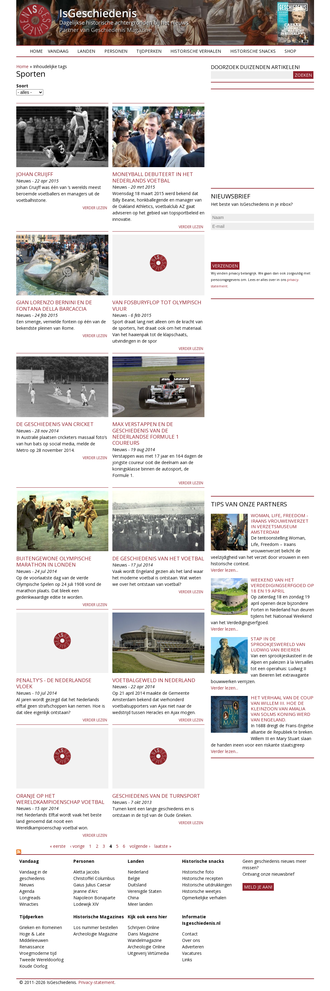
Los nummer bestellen (95, 927)
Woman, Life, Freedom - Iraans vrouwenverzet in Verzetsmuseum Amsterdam (280, 523)
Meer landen (140, 904)
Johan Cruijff (34, 174)
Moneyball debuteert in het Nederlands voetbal (152, 177)
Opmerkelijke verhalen (204, 898)
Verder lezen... (224, 570)
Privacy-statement (96, 982)
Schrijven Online (143, 927)
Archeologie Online (146, 947)
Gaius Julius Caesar (92, 885)
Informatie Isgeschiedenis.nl (201, 920)
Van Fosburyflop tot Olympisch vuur (156, 305)
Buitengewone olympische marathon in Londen (53, 561)
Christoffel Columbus (94, 878)
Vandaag (58, 51)
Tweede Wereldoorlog (41, 959)
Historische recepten (202, 878)
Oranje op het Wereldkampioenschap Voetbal (60, 798)
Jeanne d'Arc (85, 891)
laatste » (162, 846)
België (134, 878)
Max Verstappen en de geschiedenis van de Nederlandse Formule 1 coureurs (145, 433)
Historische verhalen (195, 51)
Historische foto (198, 872)
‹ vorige (77, 846)
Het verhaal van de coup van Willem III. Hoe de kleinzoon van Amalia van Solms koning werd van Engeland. (282, 708)
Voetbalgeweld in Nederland (153, 680)
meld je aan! (258, 887)
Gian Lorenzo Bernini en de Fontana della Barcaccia (54, 305)
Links (187, 959)
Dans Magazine (143, 934)
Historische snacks (253, 51)
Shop (290, 51)
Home (36, 51)
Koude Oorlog (33, 966)
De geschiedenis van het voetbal (158, 558)
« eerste (58, 846)
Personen (115, 51)
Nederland (138, 872)
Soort (22, 86)
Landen (86, 51)
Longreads (30, 898)
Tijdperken (148, 51)
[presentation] (257, 243)
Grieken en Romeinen (40, 927)
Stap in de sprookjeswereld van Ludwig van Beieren (278, 644)
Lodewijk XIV (86, 904)
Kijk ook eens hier (147, 917)
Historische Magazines (98, 917)
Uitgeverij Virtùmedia (148, 953)
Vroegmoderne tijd (37, 953)
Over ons (191, 940)
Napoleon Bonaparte (94, 898)
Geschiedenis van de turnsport (156, 795)
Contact (190, 934)
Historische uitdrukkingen (207, 885)
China (133, 898)
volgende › (140, 846)
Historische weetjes (201, 891)
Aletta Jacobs (86, 872)
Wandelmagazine (145, 940)
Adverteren (193, 947)
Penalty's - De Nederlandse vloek (53, 683)
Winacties (28, 904)
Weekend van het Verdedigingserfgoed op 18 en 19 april (282, 585)
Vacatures (192, 953)
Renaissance (31, 947)
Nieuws (26, 885)
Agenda (26, 891)
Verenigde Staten (144, 891)
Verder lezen (95, 207)
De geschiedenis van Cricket (55, 424)
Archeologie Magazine (95, 934)
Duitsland (137, 885)
